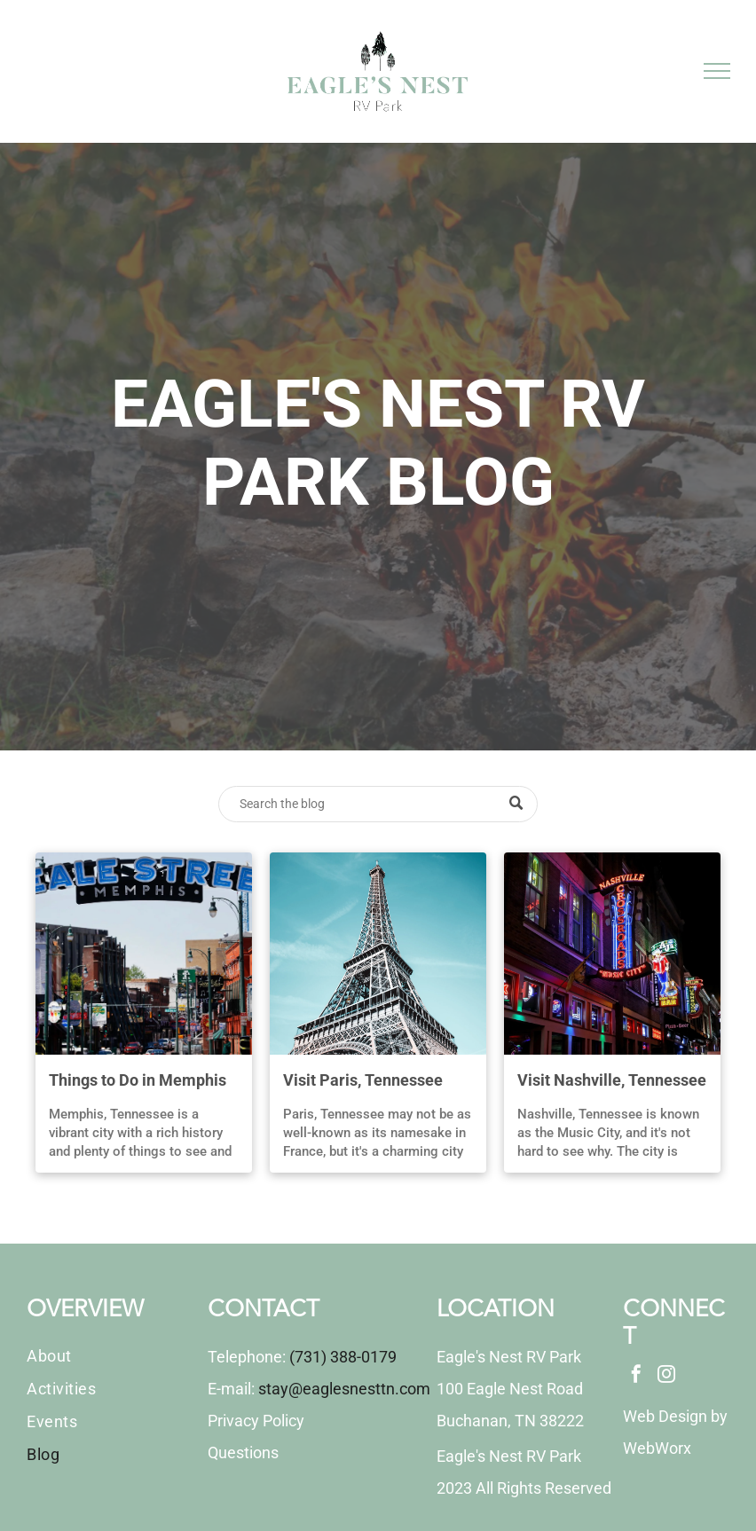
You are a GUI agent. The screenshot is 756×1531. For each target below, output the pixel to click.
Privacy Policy (256, 1420)
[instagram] (666, 1376)
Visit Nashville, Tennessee (611, 1080)
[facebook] (636, 1376)
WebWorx (657, 1448)
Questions (243, 1452)
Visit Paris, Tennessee (363, 1080)
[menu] (717, 71)
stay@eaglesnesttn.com (344, 1388)
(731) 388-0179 (343, 1356)
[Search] (378, 804)
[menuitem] (109, 1355)
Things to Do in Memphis (137, 1080)
